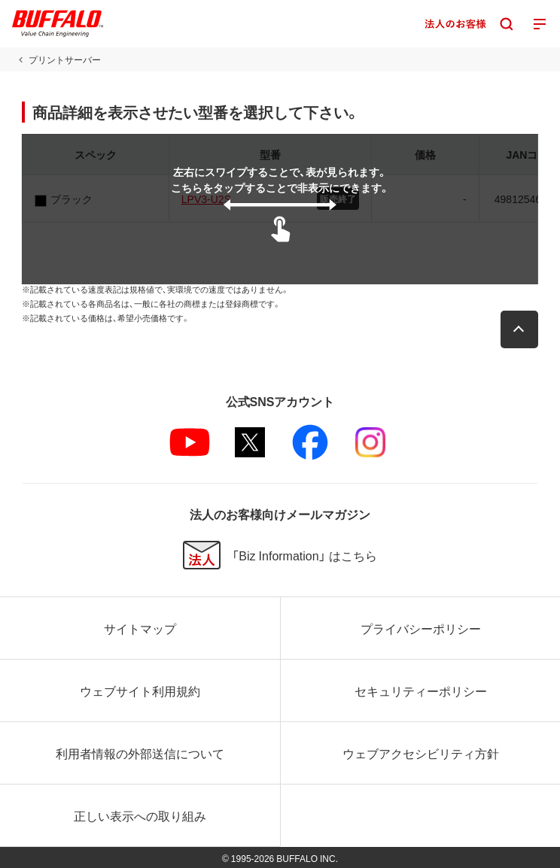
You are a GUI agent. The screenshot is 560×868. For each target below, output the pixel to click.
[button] (519, 329)
